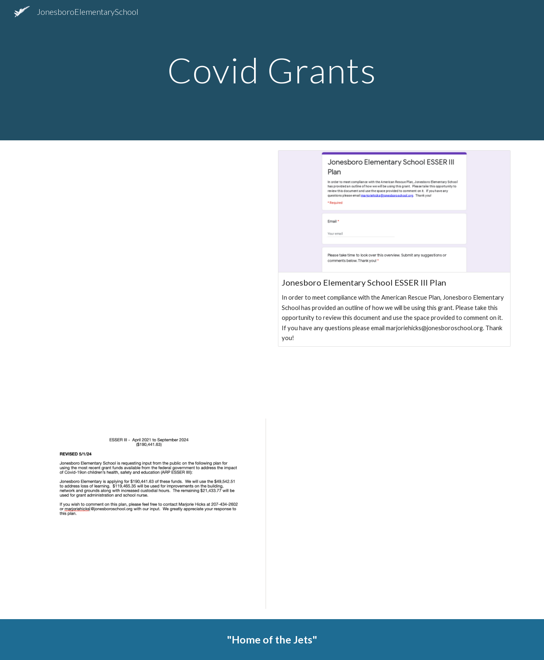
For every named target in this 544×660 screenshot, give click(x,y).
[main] (272, 70)
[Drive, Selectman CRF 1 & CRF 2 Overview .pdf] (149, 274)
